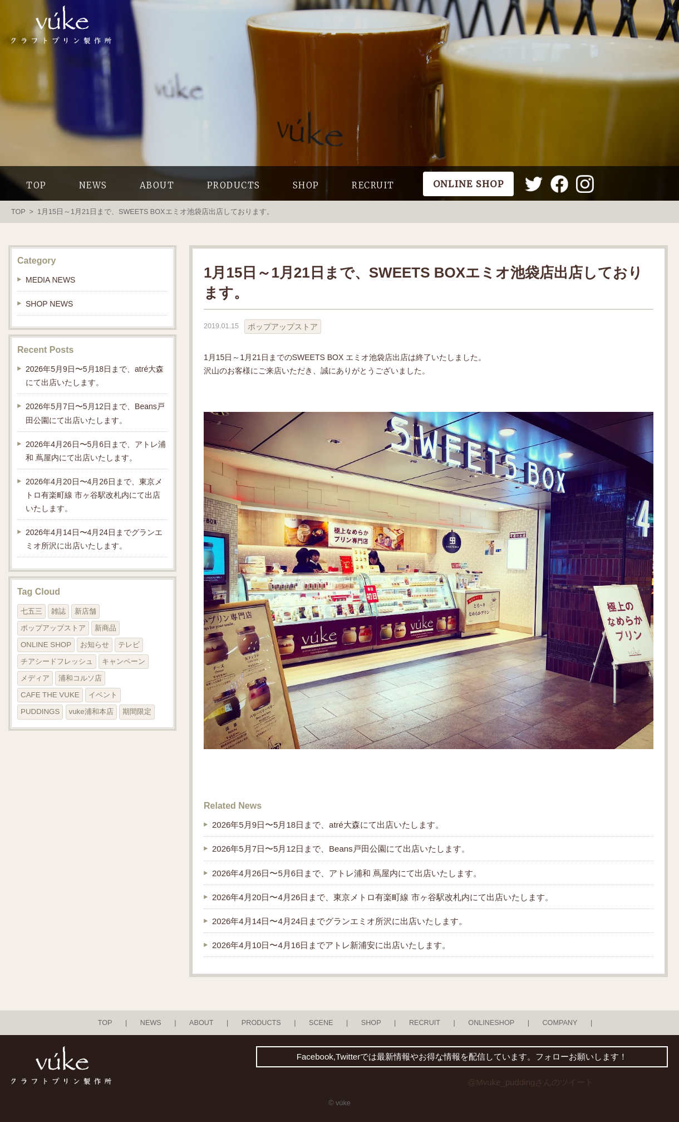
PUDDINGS (40, 711)
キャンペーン (123, 661)
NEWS (93, 185)
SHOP (306, 185)
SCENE (321, 1023)
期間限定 (136, 711)
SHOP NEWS (49, 303)
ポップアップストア (283, 326)
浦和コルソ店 (80, 678)
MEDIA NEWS (50, 279)
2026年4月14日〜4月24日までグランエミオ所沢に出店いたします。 (339, 921)
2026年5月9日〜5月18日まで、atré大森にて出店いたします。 (328, 824)
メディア (35, 678)
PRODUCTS (233, 185)
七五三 (31, 611)
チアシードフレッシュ (57, 661)
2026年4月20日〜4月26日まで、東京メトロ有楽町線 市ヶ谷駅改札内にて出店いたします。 (382, 897)
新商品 (105, 628)
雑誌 (58, 611)
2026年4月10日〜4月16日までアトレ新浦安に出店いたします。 (331, 945)
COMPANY (559, 1023)
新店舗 (85, 611)
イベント (102, 695)
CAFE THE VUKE (50, 695)
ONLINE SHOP (46, 644)
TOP (36, 185)
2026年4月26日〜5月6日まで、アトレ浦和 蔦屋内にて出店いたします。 (346, 873)
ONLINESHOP (491, 1023)
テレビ (129, 644)
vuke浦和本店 (91, 711)
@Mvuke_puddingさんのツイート (530, 1082)
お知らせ (94, 644)
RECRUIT (373, 185)
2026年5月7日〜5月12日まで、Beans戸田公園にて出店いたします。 (341, 848)
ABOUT (157, 185)
